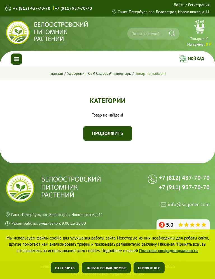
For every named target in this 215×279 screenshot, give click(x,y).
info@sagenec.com (189, 205)
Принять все (149, 268)
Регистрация (199, 4)
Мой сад (196, 58)
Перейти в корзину (199, 34)
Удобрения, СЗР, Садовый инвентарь (99, 73)
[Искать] (172, 33)
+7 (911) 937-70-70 (73, 8)
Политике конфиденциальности (168, 250)
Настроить (64, 268)
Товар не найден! (150, 73)
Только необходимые (106, 268)
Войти (179, 4)
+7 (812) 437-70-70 (31, 8)
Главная (56, 73)
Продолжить (107, 133)
